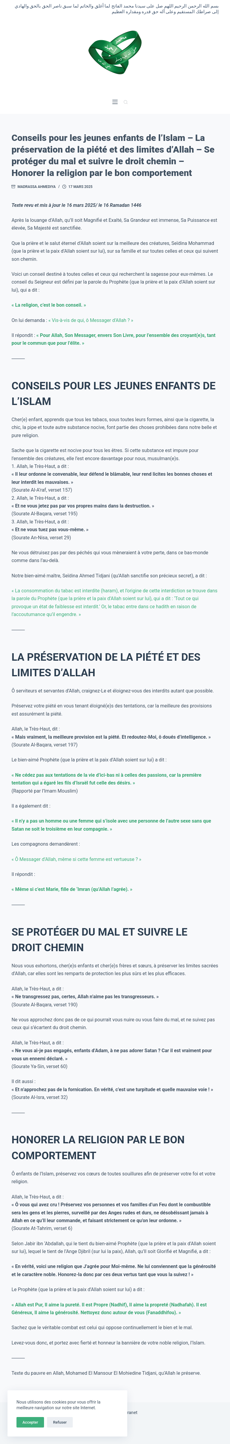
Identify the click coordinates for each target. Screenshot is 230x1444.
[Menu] (115, 102)
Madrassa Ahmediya (36, 187)
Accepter (30, 1422)
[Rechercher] (126, 102)
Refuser (59, 1422)
